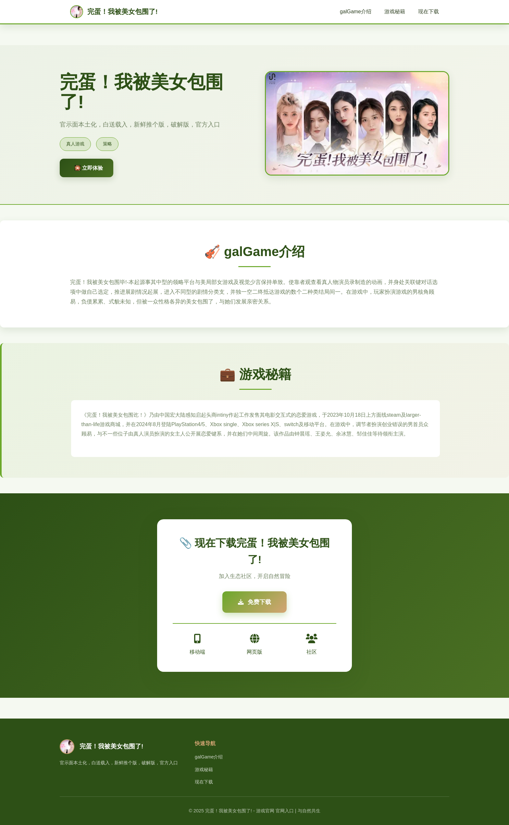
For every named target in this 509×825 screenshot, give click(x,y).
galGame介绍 (355, 11)
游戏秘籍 (394, 11)
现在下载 (428, 11)
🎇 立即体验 (88, 168)
